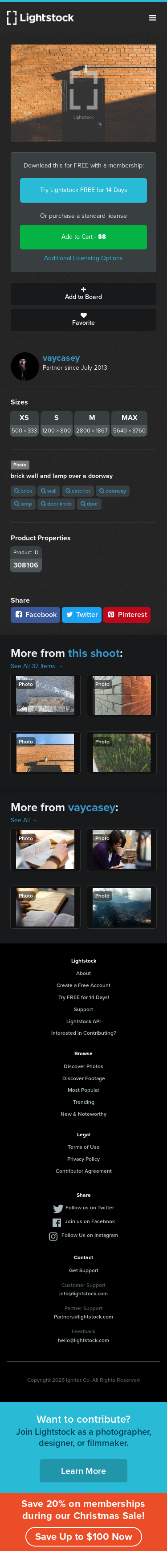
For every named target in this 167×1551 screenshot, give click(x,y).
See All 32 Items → (37, 666)
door (89, 504)
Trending (83, 1102)
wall (49, 491)
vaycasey (61, 357)
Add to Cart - (83, 236)
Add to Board (83, 294)
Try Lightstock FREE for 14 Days (83, 190)
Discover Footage (83, 1078)
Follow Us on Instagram (89, 1235)
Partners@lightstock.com (83, 1317)
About (83, 973)
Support (83, 1009)
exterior (77, 491)
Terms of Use (84, 1147)
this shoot (94, 653)
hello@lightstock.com (83, 1340)
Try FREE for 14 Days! (83, 997)
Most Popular (83, 1090)
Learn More (83, 1471)
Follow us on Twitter (89, 1208)
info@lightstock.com (83, 1294)
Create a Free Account (83, 985)
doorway (112, 491)
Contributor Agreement (84, 1171)
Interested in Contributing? (83, 1033)
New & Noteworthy (83, 1114)
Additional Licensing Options (83, 258)
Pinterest (127, 614)
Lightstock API (83, 1021)
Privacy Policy (83, 1159)
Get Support (83, 1270)
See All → (24, 820)
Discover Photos (83, 1066)
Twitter (81, 614)
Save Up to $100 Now (83, 1536)
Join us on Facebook (90, 1221)
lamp (23, 504)
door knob (56, 504)
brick (23, 491)
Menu (153, 18)
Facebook (35, 614)
